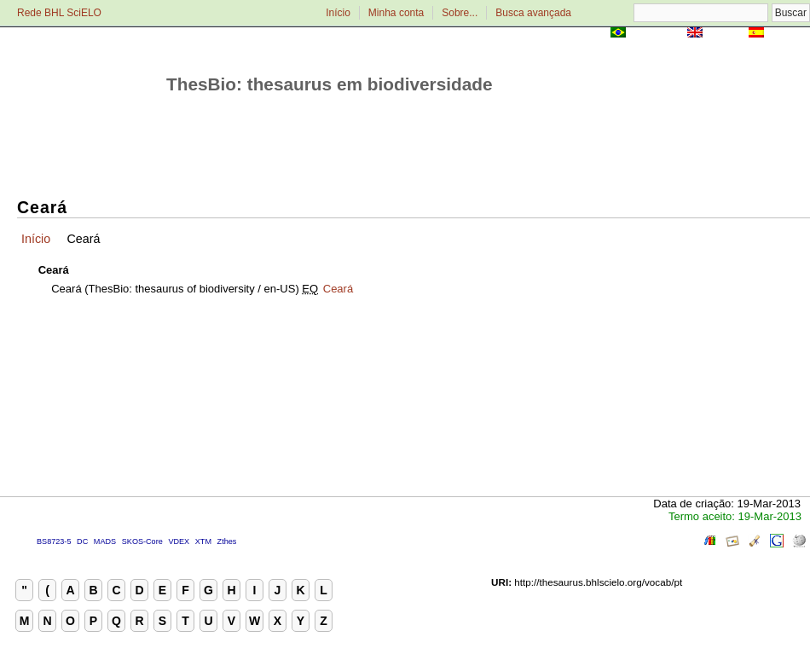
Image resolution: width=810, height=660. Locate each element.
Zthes (227, 541)
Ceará (338, 288)
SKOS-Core (142, 541)
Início (338, 13)
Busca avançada (533, 13)
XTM (203, 541)
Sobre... (459, 13)
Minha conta (396, 13)
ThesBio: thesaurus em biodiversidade (329, 84)
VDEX (178, 541)
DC (82, 541)
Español (788, 33)
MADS (105, 541)
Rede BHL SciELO (59, 13)
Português (656, 33)
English (725, 33)
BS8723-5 (54, 541)
